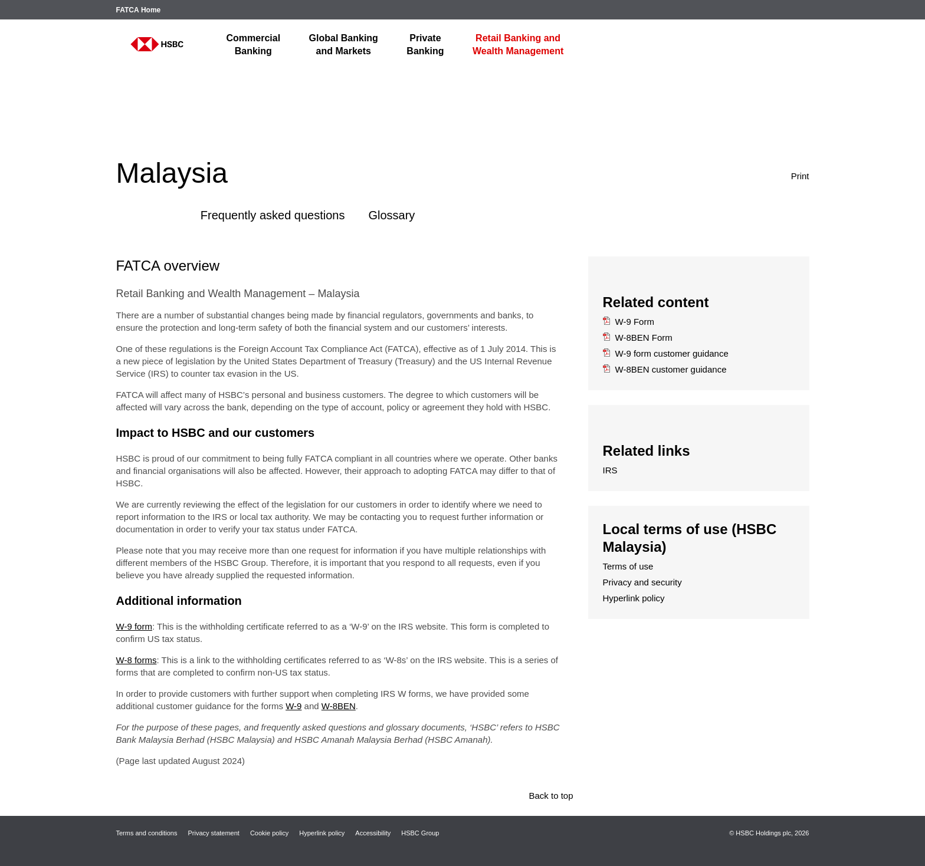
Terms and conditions (147, 833)
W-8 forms (136, 660)
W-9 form (134, 626)
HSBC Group (420, 833)
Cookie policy (269, 833)
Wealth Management (518, 44)
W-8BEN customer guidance (665, 369)
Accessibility (373, 833)
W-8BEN (339, 706)
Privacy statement (213, 833)
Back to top (551, 796)
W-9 (293, 706)
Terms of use (628, 566)
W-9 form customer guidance (666, 353)
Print (786, 175)
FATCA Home (138, 10)
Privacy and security (642, 582)
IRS (610, 470)
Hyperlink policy (634, 598)
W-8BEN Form (638, 337)
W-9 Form (628, 322)
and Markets (343, 44)
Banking (254, 44)
